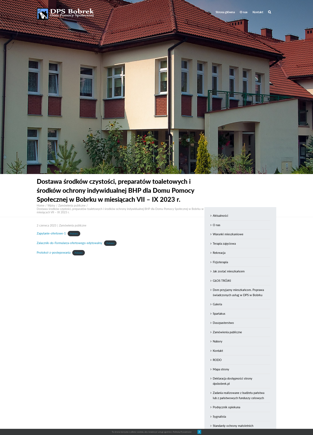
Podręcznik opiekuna (226, 407)
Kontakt (218, 350)
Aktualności (220, 215)
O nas (216, 225)
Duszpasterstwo (223, 322)
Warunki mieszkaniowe (228, 234)
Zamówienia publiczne (72, 225)
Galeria (217, 304)
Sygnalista (219, 416)
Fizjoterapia (220, 262)
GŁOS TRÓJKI (222, 280)
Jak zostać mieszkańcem (229, 271)
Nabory (217, 341)
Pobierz (74, 233)
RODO (217, 360)
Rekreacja (219, 252)
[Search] (269, 12)
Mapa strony (221, 369)
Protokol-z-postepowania (53, 252)
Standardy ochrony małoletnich (233, 425)
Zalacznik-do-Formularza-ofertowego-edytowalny (69, 243)
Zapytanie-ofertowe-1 (51, 233)
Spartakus (219, 313)
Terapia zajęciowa (224, 243)
